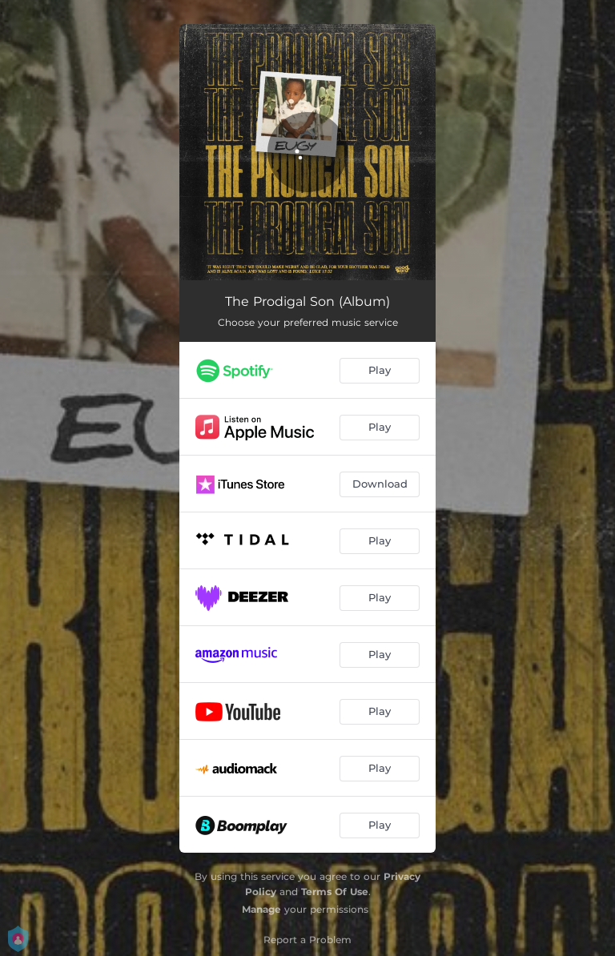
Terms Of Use (334, 892)
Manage (261, 909)
